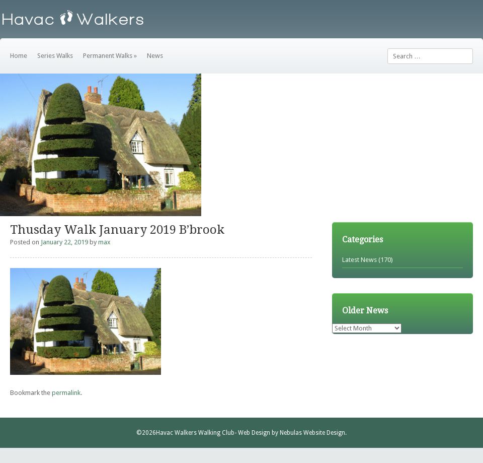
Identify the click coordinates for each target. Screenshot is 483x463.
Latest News (359, 259)
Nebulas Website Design (312, 432)
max (104, 242)
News (155, 55)
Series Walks (55, 55)
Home (18, 55)
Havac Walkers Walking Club (195, 432)
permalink (66, 392)
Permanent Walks (110, 55)
